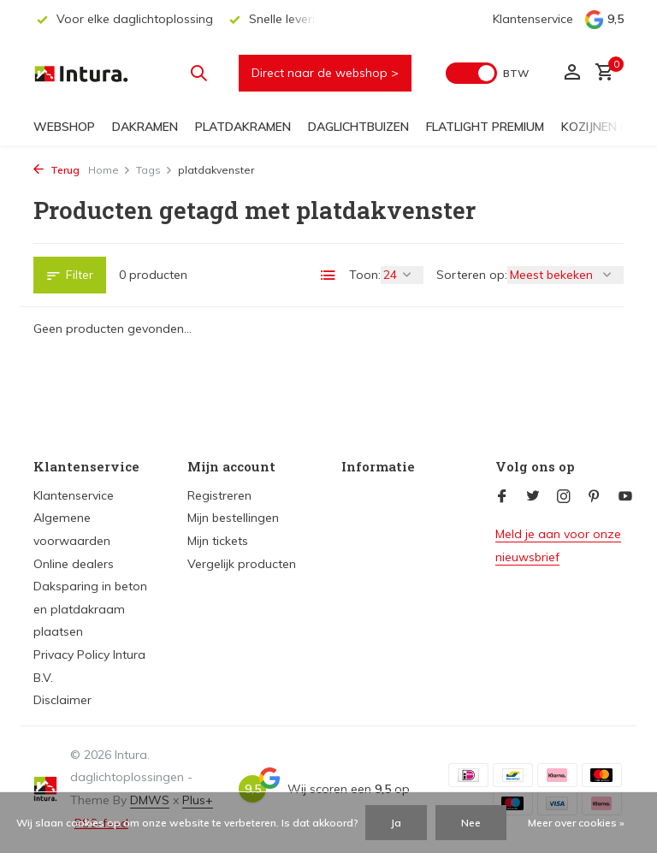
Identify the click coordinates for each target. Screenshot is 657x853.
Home (109, 169)
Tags (154, 169)
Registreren (219, 495)
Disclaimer (62, 700)
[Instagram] (564, 497)
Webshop (64, 126)
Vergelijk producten (241, 564)
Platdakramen (243, 126)
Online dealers (73, 564)
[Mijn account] (572, 73)
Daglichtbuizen (358, 126)
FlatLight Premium (485, 126)
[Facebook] (502, 497)
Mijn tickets (217, 540)
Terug (56, 169)
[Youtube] (625, 497)
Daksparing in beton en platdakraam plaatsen (90, 608)
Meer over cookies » (576, 822)
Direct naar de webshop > (325, 72)
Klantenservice (533, 19)
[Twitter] (533, 497)
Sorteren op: (471, 274)
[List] (328, 275)
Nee (471, 822)
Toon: (365, 274)
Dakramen (145, 126)
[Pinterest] (594, 497)
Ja (396, 822)
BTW (516, 73)
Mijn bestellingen (233, 517)
